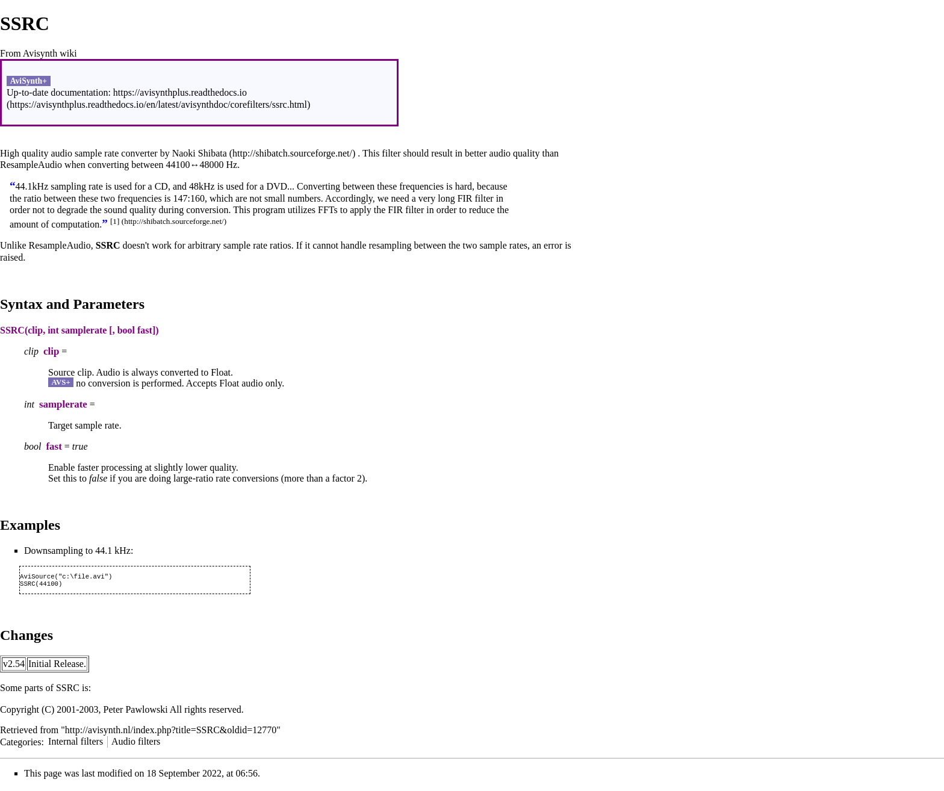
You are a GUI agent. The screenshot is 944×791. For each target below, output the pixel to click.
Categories (20, 744)
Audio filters (135, 744)
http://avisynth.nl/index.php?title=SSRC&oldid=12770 (170, 732)
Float (221, 372)
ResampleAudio (31, 165)
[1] (115, 221)
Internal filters (75, 744)
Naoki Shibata (199, 153)
